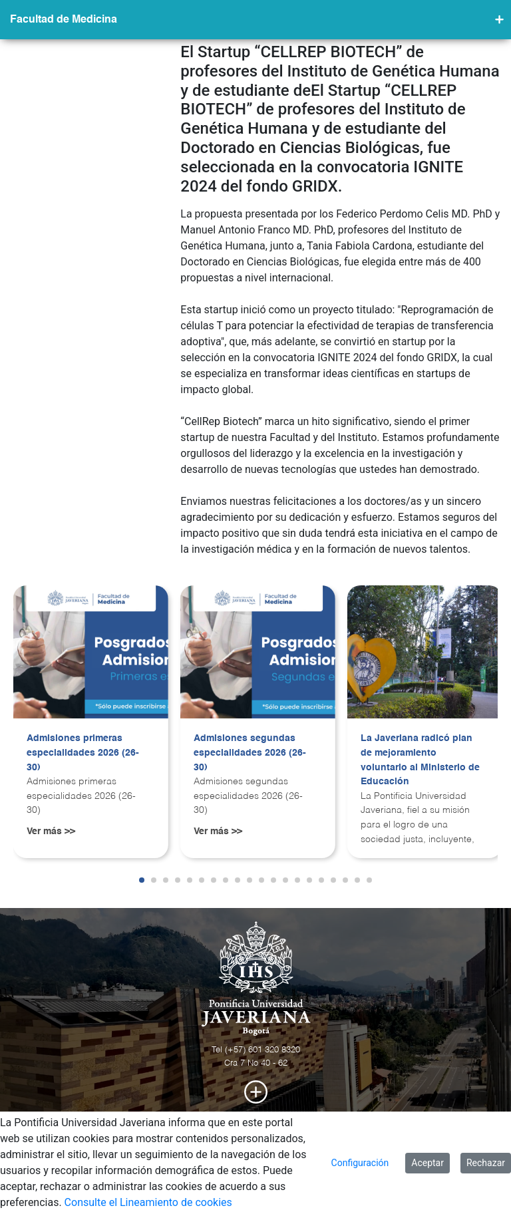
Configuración (360, 1162)
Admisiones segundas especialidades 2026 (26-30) (250, 753)
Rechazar (485, 1162)
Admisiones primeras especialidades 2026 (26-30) (83, 753)
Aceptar (427, 1162)
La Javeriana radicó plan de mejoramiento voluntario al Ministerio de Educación (420, 760)
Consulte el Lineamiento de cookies (148, 1202)
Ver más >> (51, 831)
